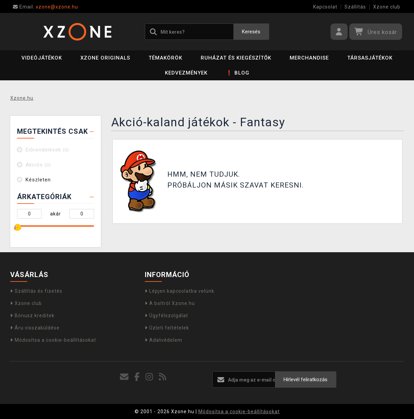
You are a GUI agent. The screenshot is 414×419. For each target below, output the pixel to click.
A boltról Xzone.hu (170, 303)
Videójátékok (41, 58)
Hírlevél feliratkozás (305, 379)
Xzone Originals (105, 58)
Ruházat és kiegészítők (236, 58)
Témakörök (165, 58)
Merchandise (309, 58)
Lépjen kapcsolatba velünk (179, 291)
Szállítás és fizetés (36, 291)
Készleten (38, 180)
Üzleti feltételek (167, 328)
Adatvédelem (163, 340)
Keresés (251, 32)
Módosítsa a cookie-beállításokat (53, 340)
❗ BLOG (237, 73)
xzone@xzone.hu (45, 7)
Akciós (38, 165)
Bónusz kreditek (32, 315)
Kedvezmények (186, 73)
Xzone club (386, 7)
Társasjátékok (370, 58)
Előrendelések (47, 150)
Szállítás (355, 7)
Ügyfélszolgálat (166, 315)
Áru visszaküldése (35, 328)
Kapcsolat (325, 7)
